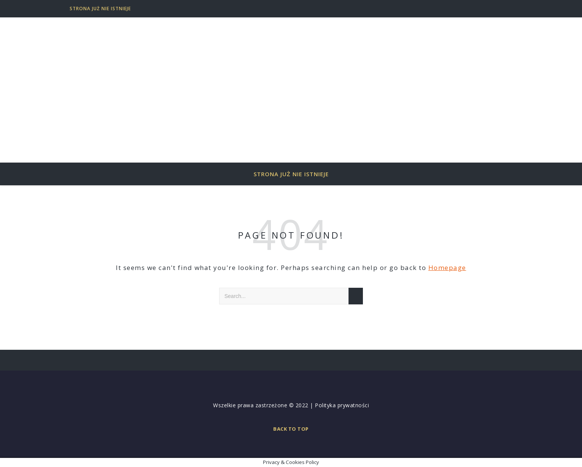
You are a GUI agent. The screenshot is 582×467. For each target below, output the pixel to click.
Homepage (447, 267)
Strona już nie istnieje (100, 8)
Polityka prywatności (342, 405)
